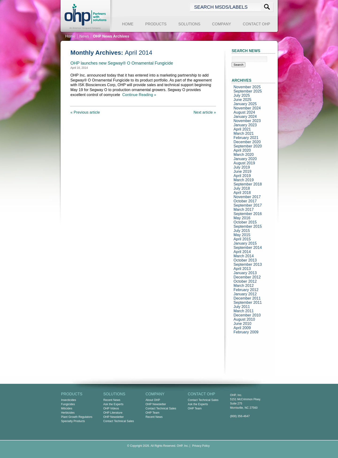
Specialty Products (73, 421)
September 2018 (248, 184)
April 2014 (242, 252)
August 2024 (244, 112)
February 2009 (246, 332)
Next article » (204, 112)
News (84, 36)
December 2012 (247, 277)
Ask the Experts (113, 404)
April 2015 (242, 239)
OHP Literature (113, 412)
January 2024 (245, 117)
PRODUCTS (156, 24)
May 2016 (242, 218)
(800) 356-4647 (240, 416)
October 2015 (245, 222)
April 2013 (242, 269)
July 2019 (242, 167)
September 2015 (248, 226)
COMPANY (221, 24)
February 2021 (246, 138)
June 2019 (242, 171)
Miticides (66, 408)
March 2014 (244, 256)
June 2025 (242, 100)
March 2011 (244, 311)
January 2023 (245, 125)
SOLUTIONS (189, 24)
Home (70, 36)
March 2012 (244, 286)
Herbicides (68, 412)
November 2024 (247, 108)
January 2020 (245, 159)
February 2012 (246, 290)
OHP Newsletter (113, 417)
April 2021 (242, 129)
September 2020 (248, 146)
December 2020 (247, 142)
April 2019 (242, 176)
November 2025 (247, 87)
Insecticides (68, 400)
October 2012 (245, 281)
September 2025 (248, 91)
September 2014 (248, 248)
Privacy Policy (201, 445)
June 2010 (242, 324)
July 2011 (242, 307)
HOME (128, 24)
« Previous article (85, 112)
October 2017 (245, 201)
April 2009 (242, 328)
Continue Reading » (138, 95)
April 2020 (242, 150)
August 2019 (244, 163)
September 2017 (248, 205)
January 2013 (245, 273)
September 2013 (248, 264)
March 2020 (244, 155)
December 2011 (247, 298)
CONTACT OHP (256, 24)
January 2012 (245, 294)
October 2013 (245, 260)
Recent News (111, 400)
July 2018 (242, 188)
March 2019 (244, 180)
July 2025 (242, 95)
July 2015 (242, 231)
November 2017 (247, 197)
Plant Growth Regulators (76, 417)
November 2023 (247, 121)
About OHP (153, 400)
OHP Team (152, 412)
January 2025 (245, 104)
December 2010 (247, 315)
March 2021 (244, 133)
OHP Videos (111, 408)
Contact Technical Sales (118, 421)
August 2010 (244, 319)
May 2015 (242, 235)
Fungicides (68, 404)
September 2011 (248, 302)
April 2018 (242, 193)
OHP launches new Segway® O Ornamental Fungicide (121, 63)
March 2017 (244, 210)
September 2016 (248, 214)
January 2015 (245, 243)
